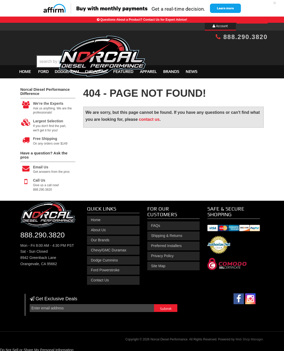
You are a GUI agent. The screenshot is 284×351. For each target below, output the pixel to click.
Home (25, 69)
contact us (149, 117)
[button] (146, 48)
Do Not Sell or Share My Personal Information (37, 348)
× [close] (274, 2)
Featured (123, 69)
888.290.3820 (241, 36)
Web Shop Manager (249, 337)
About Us (98, 228)
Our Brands (100, 238)
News (191, 69)
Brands (171, 69)
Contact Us (100, 278)
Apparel (148, 69)
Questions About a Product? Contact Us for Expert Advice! (143, 19)
